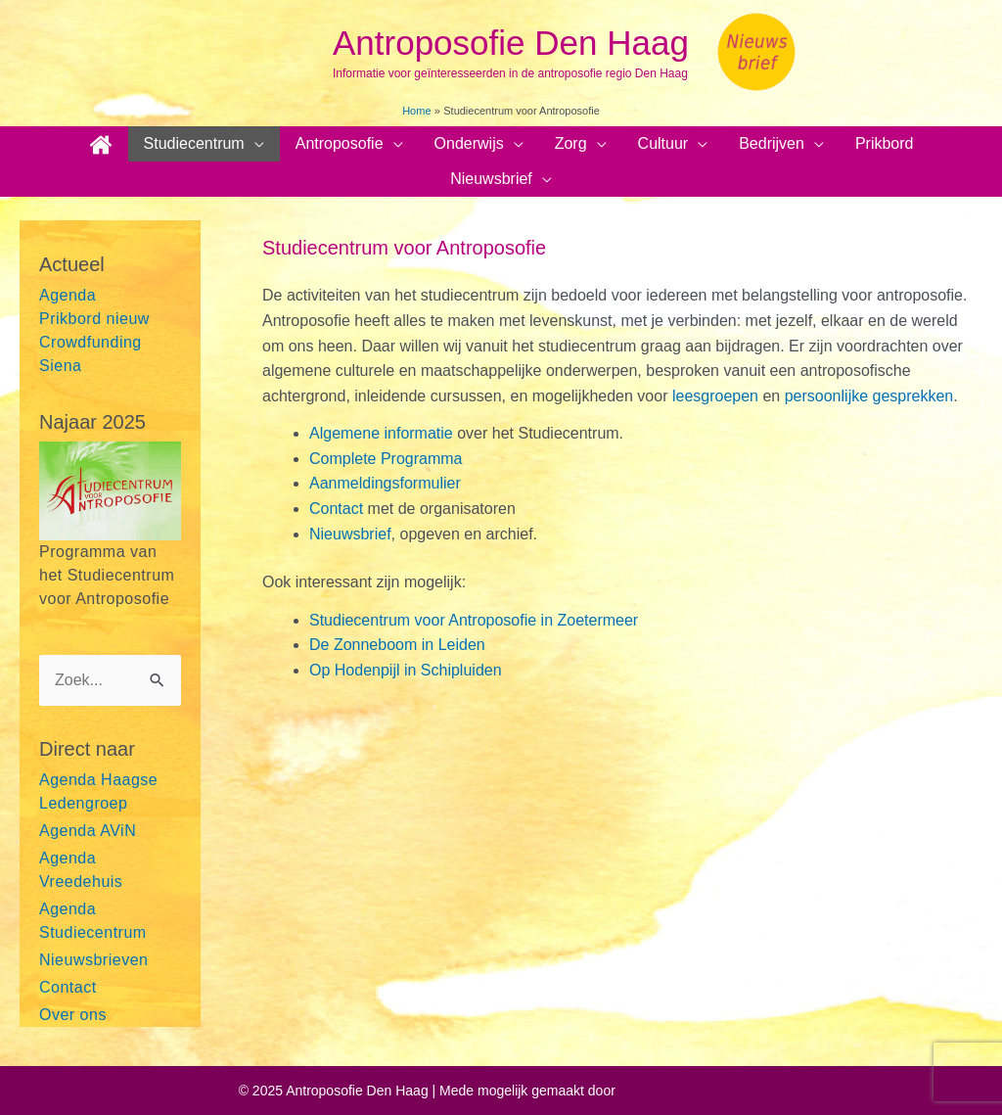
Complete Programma (386, 458)
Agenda (67, 295)
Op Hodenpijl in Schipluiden (405, 670)
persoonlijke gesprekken (866, 396)
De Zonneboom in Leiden (397, 644)
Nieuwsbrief (350, 534)
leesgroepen (717, 396)
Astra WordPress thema (690, 1090)
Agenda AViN (87, 830)
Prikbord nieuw (94, 318)
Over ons (73, 1014)
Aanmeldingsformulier (385, 483)
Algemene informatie (381, 433)
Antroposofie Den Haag (511, 42)
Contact (68, 987)
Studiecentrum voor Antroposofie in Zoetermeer (473, 620)
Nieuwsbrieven (93, 960)
